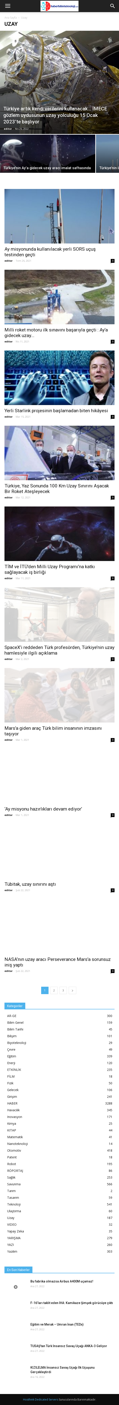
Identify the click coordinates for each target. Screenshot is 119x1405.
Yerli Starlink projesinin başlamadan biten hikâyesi (56, 410)
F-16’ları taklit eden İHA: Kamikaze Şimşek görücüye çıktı (71, 1303)
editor (8, 128)
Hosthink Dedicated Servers (40, 1399)
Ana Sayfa (10, 18)
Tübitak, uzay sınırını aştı (30, 884)
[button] (112, 6)
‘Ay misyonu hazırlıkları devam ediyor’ (43, 809)
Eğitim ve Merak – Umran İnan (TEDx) (57, 1324)
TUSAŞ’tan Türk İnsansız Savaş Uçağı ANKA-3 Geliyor (68, 1346)
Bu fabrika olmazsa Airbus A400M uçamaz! (61, 1281)
